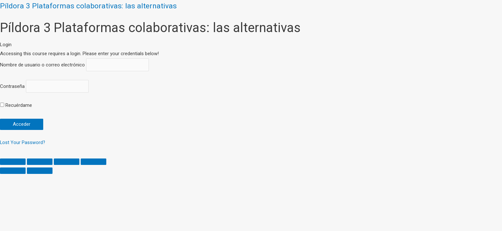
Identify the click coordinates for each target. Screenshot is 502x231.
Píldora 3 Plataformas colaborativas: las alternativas (91, 5)
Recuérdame (16, 106)
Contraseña (12, 87)
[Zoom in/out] (93, 163)
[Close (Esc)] (13, 163)
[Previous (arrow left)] (13, 172)
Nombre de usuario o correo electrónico (42, 65)
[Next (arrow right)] (40, 172)
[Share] (40, 163)
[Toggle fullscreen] (66, 163)
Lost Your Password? (23, 143)
